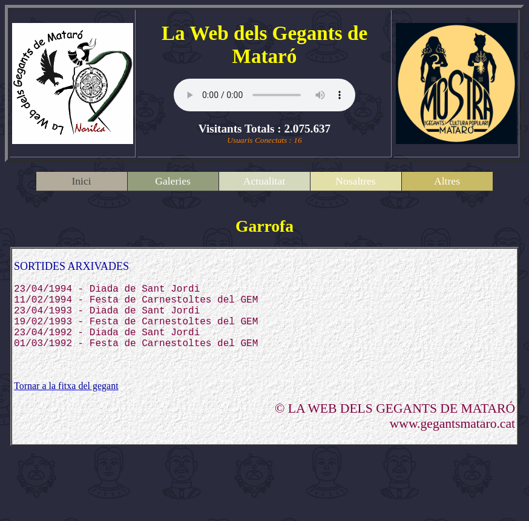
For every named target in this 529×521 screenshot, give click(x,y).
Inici (81, 181)
